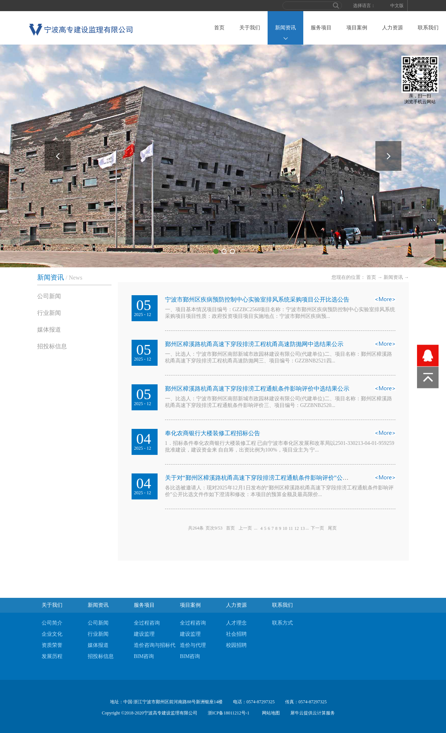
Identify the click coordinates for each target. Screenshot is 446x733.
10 (284, 528)
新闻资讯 (393, 277)
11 (290, 528)
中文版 (397, 5)
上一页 (245, 528)
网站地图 (270, 713)
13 (302, 528)
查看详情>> (385, 301)
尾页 (332, 528)
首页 (219, 27)
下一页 (317, 528)
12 (296, 528)
